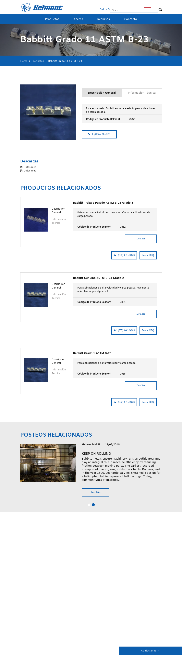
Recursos (103, 19)
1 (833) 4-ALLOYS (100, 134)
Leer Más (96, 491)
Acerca (78, 19)
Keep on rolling (96, 453)
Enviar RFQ (148, 254)
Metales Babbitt (91, 444)
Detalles (140, 237)
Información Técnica (142, 93)
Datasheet (30, 167)
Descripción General (102, 93)
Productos (52, 19)
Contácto (130, 19)
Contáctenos (148, 650)
